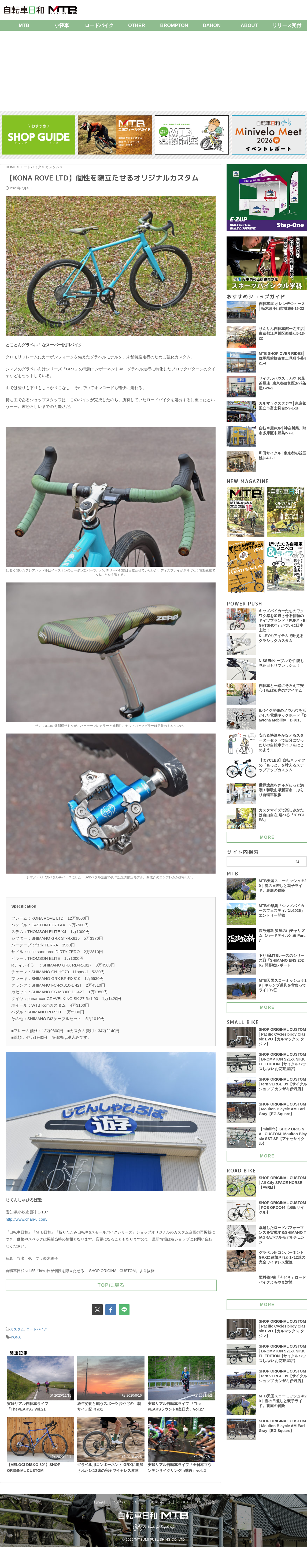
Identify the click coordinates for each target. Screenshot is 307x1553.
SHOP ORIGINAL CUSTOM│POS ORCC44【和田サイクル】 (283, 1211)
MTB (24, 25)
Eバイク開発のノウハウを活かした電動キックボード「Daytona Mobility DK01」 (282, 718)
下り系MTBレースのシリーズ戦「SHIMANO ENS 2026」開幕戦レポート (282, 963)
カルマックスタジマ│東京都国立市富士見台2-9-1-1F (282, 406)
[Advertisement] (153, 70)
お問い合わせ (161, 1512)
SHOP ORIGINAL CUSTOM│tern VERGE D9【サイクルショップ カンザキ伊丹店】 (283, 1090)
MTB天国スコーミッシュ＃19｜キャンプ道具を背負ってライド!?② (283, 988)
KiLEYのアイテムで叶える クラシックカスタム (281, 641)
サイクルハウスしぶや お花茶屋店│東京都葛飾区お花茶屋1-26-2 (282, 384)
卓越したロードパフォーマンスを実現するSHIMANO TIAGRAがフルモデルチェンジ (282, 1238)
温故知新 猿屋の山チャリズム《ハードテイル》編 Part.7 (282, 938)
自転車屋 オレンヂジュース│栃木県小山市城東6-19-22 (282, 306)
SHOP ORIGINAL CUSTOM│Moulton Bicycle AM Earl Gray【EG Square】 (283, 1112)
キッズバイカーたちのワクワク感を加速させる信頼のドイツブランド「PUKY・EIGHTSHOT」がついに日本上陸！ (283, 622)
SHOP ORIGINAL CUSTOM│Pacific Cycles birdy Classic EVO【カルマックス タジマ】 (283, 1040)
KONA (16, 1334)
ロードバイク (99, 25)
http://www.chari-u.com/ (26, 1218)
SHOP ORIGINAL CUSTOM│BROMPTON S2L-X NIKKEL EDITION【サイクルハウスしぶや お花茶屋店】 (283, 1065)
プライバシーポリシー (128, 1512)
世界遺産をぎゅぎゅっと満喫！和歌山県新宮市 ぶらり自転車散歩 (281, 793)
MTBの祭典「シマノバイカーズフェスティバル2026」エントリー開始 (282, 914)
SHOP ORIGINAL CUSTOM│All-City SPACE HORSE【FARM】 (283, 1186)
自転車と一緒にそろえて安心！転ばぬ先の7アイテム (281, 691)
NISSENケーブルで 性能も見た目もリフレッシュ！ (281, 666)
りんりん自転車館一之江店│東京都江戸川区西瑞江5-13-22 (282, 334)
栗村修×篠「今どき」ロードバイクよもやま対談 (282, 1283)
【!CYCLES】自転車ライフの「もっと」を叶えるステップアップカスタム (282, 768)
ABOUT (249, 25)
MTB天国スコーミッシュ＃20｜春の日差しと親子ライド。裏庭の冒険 (283, 889)
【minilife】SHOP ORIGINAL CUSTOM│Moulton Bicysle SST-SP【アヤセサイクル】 (282, 1140)
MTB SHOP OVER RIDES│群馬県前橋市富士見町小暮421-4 (282, 359)
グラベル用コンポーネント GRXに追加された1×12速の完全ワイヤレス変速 (109, 1479)
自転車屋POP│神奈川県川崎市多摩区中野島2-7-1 (283, 431)
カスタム (17, 1326)
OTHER (136, 25)
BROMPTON (174, 25)
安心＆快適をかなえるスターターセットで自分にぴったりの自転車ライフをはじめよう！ (281, 746)
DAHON (212, 25)
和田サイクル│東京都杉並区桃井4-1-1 (282, 456)
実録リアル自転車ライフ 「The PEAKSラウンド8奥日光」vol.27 (179, 1407)
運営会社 (99, 1512)
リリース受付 (204, 1512)
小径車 (61, 25)
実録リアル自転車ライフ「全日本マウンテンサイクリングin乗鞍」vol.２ (181, 1479)
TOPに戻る (111, 1283)
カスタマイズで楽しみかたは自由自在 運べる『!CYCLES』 (282, 818)
